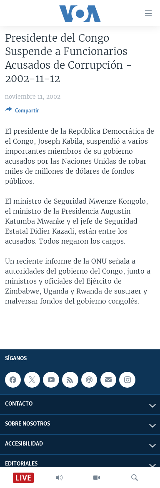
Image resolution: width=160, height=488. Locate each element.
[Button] (22, 112)
